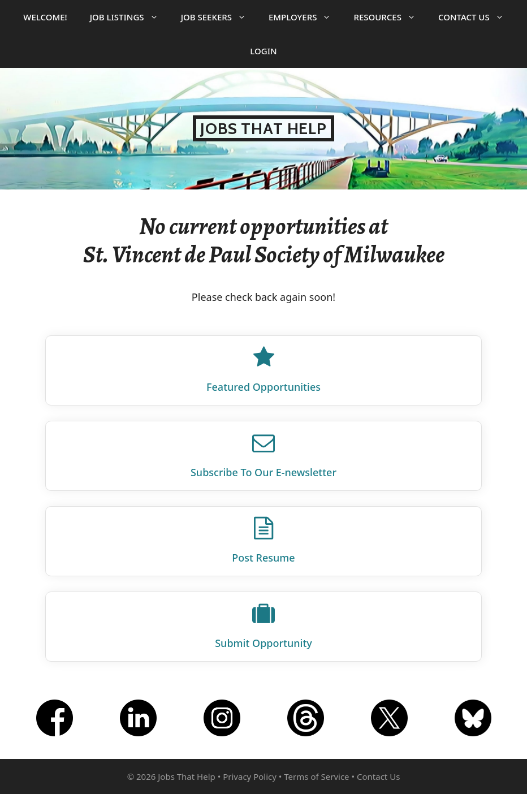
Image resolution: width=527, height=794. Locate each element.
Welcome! (45, 17)
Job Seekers (219, 17)
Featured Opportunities (263, 387)
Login (263, 51)
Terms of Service (316, 776)
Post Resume (263, 557)
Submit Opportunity (263, 643)
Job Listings (130, 17)
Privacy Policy (250, 776)
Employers (305, 17)
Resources (390, 17)
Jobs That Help (263, 128)
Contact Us (476, 17)
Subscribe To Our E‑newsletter (263, 472)
